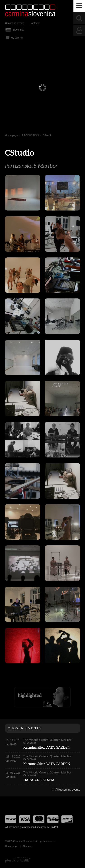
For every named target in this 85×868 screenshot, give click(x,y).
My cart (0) (17, 37)
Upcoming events (14, 23)
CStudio (47, 135)
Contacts (34, 23)
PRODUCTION (30, 135)
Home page (11, 135)
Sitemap (27, 846)
